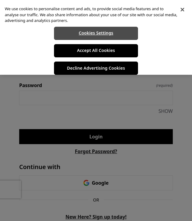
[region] (96, 37)
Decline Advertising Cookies (96, 68)
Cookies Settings (96, 33)
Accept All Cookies (96, 50)
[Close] (182, 9)
